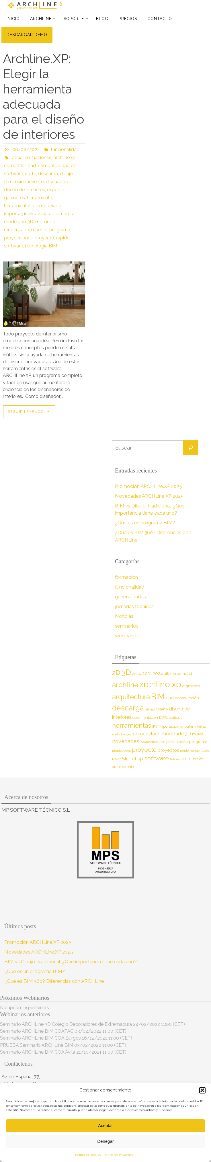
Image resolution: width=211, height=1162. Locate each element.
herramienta (39, 197)
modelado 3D (18, 221)
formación (126, 577)
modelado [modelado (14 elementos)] (149, 734)
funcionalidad (65, 149)
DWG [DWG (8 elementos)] (163, 717)
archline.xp (64, 157)
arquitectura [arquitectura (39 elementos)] (131, 697)
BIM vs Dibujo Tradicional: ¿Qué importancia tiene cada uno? (70, 961)
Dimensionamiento (24, 181)
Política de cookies (88, 1154)
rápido (63, 238)
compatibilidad (20, 165)
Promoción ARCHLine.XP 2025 (148, 486)
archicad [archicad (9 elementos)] (184, 673)
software (13, 246)
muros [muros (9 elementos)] (197, 734)
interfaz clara (37, 213)
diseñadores (59, 181)
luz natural (64, 213)
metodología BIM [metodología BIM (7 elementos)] (124, 734)
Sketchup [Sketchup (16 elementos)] (132, 758)
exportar (55, 189)
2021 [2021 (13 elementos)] (147, 673)
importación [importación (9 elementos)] (169, 726)
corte (30, 173)
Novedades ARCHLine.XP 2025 (149, 496)
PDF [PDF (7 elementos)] (162, 742)
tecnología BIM (41, 246)
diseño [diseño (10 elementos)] (162, 709)
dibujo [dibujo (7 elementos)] (150, 709)
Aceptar (105, 1125)
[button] (202, 1090)
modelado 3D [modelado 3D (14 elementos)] (176, 734)
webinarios (127, 635)
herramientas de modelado (32, 205)
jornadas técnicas (134, 606)
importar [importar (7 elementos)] (186, 726)
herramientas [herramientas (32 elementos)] (131, 725)
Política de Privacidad (118, 1154)
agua (17, 157)
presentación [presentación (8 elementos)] (177, 742)
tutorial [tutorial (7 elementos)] (175, 759)
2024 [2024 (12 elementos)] (158, 673)
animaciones (38, 157)
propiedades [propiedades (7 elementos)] (121, 751)
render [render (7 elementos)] (185, 751)
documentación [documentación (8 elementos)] (145, 717)
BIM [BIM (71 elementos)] (158, 696)
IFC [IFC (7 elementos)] (154, 726)
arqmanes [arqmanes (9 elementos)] (191, 686)
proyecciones (18, 238)
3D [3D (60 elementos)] (126, 672)
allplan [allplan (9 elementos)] (170, 673)
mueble (39, 230)
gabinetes (14, 197)
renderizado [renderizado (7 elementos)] (200, 751)
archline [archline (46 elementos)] (125, 685)
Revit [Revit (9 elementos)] (116, 759)
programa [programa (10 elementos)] (198, 741)
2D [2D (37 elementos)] (116, 672)
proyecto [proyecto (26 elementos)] (144, 749)
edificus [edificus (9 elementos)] (175, 717)
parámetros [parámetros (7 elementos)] (149, 742)
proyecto (44, 238)
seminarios (126, 626)
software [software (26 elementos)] (156, 758)
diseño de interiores (24, 189)
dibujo (66, 173)
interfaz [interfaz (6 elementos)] (200, 726)
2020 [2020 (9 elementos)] (136, 673)
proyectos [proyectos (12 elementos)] (168, 750)
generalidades (130, 596)
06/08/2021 (25, 149)
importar (13, 213)
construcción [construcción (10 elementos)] (187, 698)
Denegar (105, 1141)
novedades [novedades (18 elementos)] (125, 741)
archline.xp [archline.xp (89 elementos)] (160, 684)
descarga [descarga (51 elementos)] (128, 708)
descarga (48, 173)
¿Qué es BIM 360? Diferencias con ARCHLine (54, 981)
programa (59, 230)
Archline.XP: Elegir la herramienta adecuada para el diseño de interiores (43, 96)
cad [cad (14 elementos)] (170, 697)
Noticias (124, 616)
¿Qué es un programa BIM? (145, 523)
